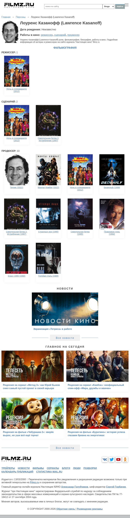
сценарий (60, 34)
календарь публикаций (17, 472)
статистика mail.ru (49, 472)
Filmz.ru (34, 482)
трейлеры (8, 468)
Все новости (65, 337)
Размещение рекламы (90, 509)
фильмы (38, 468)
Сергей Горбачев (116, 487)
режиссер (47, 34)
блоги (66, 468)
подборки (90, 468)
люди (76, 468)
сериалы (53, 468)
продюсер (73, 34)
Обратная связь (65, 509)
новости (24, 468)
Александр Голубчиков (74, 487)
